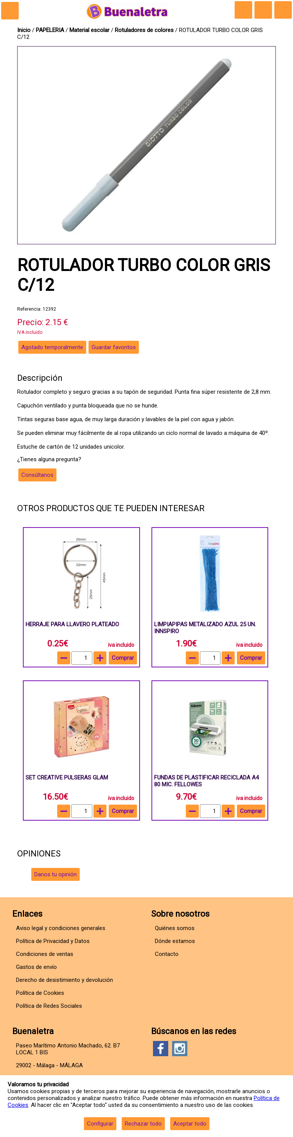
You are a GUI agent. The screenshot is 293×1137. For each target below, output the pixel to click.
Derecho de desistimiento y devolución (64, 980)
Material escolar (90, 30)
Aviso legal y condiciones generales (60, 928)
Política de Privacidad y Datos (53, 941)
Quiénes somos (175, 928)
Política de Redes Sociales (49, 1005)
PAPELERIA (51, 30)
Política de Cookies (40, 992)
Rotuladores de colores (145, 30)
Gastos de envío (36, 967)
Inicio (24, 30)
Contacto (167, 954)
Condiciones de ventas (44, 954)
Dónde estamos (175, 941)
